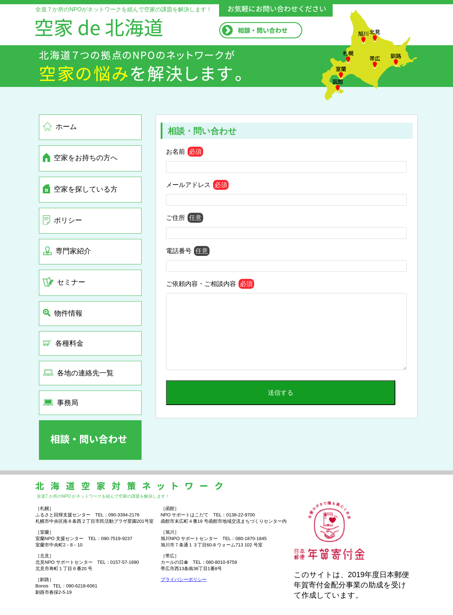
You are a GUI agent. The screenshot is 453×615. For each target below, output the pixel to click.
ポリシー (62, 219)
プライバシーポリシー (184, 579)
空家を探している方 (80, 188)
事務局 (60, 402)
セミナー (64, 282)
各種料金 (63, 343)
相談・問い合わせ (202, 131)
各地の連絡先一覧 (78, 373)
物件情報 (62, 313)
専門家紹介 (67, 250)
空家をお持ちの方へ (80, 157)
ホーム (60, 126)
